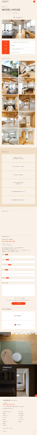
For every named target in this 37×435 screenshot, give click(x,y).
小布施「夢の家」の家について (7, 411)
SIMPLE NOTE (10, 428)
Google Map (22, 406)
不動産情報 (7, 428)
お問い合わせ (5, 425)
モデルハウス (5, 417)
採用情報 (4, 428)
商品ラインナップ (5, 415)
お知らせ (4, 419)
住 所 (5, 269)
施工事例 (4, 413)
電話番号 (5, 277)
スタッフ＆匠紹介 (21, 415)
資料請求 (4, 423)
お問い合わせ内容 (5, 283)
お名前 (5, 254)
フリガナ (5, 259)
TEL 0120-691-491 (8, 404)
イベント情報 (20, 417)
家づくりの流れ (20, 411)
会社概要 (19, 421)
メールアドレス (6, 264)
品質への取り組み (21, 413)
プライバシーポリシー (10, 300)
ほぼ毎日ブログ (5, 421)
